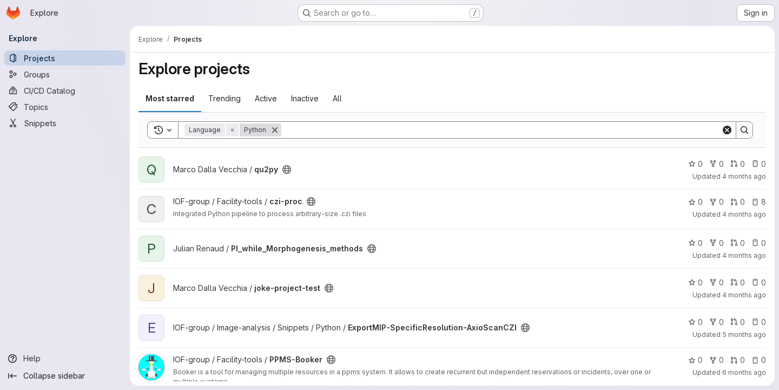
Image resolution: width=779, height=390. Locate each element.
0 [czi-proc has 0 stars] (695, 201)
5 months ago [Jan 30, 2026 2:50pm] (744, 334)
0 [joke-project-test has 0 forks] (716, 282)
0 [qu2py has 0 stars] (695, 163)
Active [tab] (266, 98)
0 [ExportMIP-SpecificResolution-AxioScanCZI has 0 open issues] (758, 322)
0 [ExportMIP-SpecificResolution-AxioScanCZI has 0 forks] (716, 322)
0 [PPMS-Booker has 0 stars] (695, 360)
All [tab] (337, 98)
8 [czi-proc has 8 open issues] (758, 201)
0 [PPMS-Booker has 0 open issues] (758, 360)
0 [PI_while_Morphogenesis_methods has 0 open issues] (758, 243)
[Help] (65, 358)
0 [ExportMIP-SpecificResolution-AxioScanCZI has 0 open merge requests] (737, 322)
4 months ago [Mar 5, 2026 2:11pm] (744, 255)
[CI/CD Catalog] (65, 90)
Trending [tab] (224, 98)
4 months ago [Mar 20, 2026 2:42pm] (744, 176)
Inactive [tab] (305, 98)
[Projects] (65, 58)
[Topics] (65, 106)
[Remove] (274, 129)
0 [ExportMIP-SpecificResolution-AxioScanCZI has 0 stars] (695, 322)
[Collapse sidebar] (65, 376)
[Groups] (65, 74)
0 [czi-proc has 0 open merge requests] (737, 201)
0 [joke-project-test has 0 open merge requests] (737, 282)
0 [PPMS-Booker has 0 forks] (716, 360)
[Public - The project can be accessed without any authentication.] (286, 169)
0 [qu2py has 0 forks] (716, 163)
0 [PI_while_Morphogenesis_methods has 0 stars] (695, 243)
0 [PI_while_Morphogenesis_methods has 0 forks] (716, 243)
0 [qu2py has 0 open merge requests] (737, 163)
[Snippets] (65, 123)
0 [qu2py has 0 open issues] (758, 163)
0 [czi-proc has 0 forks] (716, 201)
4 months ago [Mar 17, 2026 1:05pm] (744, 214)
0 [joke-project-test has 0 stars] (695, 282)
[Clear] (727, 129)
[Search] (501, 129)
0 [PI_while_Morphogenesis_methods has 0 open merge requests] (737, 243)
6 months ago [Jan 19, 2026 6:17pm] (744, 372)
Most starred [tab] (170, 98)
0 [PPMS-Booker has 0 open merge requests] (737, 360)
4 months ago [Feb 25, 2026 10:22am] (744, 295)
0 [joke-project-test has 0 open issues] (758, 282)
